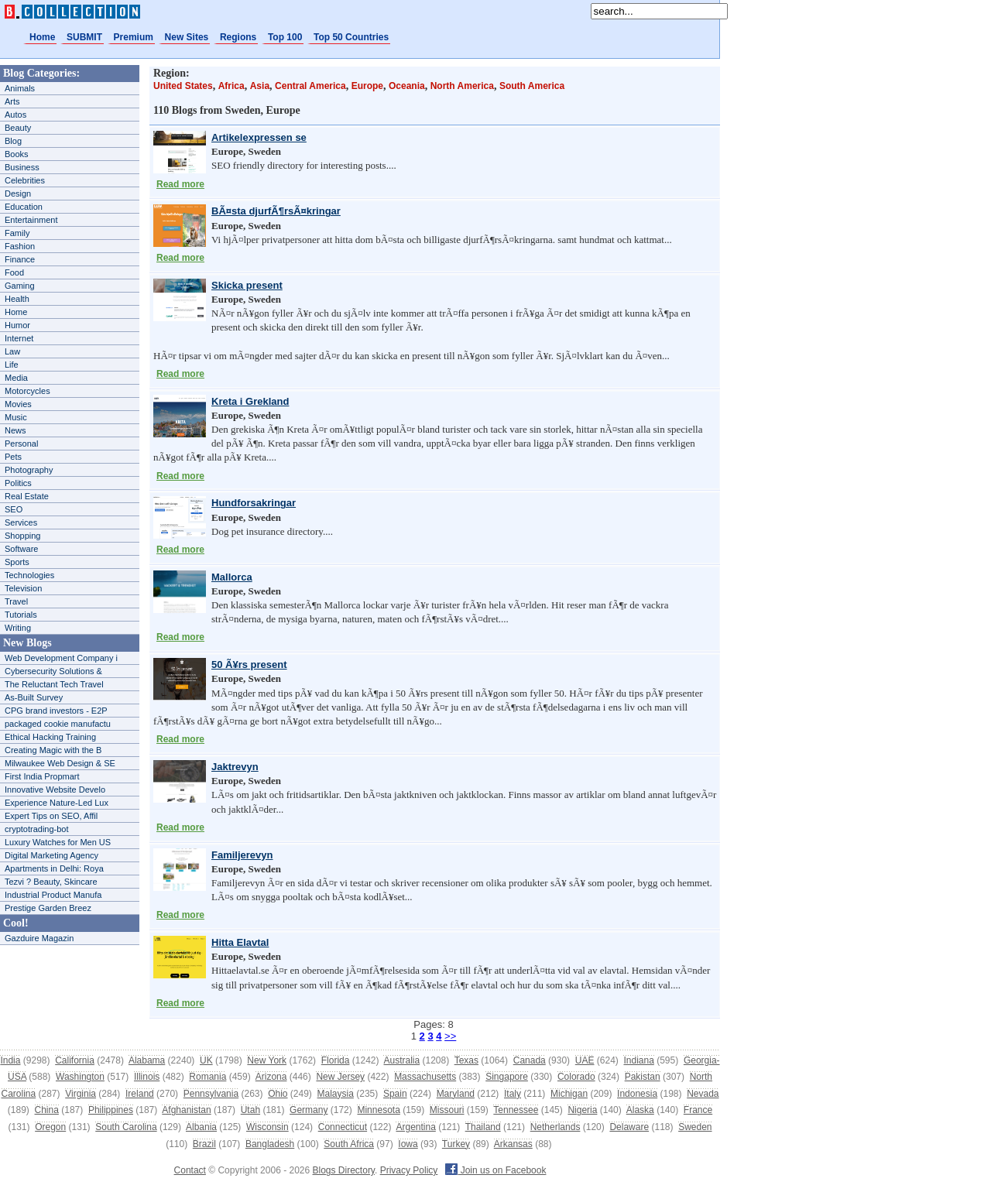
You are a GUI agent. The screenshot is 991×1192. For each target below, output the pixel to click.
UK (206, 1060)
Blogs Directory (344, 1170)
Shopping (23, 535)
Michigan (569, 1093)
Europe (367, 85)
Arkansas (513, 1144)
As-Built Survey (34, 697)
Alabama (147, 1060)
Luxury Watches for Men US (58, 842)
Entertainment (31, 219)
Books (17, 154)
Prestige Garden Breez (48, 908)
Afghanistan (186, 1110)
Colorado (576, 1076)
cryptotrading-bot (37, 829)
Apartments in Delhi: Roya (54, 868)
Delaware (629, 1127)
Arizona (271, 1076)
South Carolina (125, 1127)
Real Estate (27, 496)
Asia (259, 85)
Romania (207, 1076)
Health (17, 298)
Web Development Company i (61, 658)
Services (21, 522)
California (74, 1060)
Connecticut (342, 1127)
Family (17, 233)
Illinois (146, 1076)
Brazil (204, 1144)
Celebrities (25, 180)
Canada (529, 1060)
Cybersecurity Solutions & (53, 671)
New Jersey (340, 1076)
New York (266, 1060)
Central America (310, 85)
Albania (201, 1127)
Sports (17, 562)
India (10, 1060)
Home (42, 37)
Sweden (695, 1127)
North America (462, 85)
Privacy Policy (409, 1170)
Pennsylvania (210, 1093)
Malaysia (335, 1093)
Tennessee (515, 1110)
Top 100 (285, 37)
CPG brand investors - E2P (56, 710)
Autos (15, 114)
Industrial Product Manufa (53, 894)
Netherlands (555, 1127)
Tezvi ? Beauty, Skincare (51, 881)
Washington (80, 1076)
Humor (17, 325)
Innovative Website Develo (55, 789)
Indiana (638, 1060)
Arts (12, 101)
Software (21, 548)
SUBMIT (84, 37)
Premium (133, 37)
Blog (13, 141)
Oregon (50, 1127)
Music (16, 417)
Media (16, 377)
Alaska (640, 1110)
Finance (20, 259)
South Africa (349, 1144)
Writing (18, 627)
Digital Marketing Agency (51, 855)
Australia (401, 1060)
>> (450, 1036)
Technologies (29, 575)
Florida (335, 1060)
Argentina (415, 1127)
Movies (18, 404)
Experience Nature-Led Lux (56, 802)
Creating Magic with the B (53, 750)
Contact (190, 1170)
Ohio (277, 1093)
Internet (19, 338)
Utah (250, 1110)
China (47, 1110)
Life (12, 364)
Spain (395, 1093)
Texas (466, 1060)
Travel (16, 601)
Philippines (110, 1110)
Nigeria (582, 1110)
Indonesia (637, 1093)
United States (183, 85)
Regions (238, 37)
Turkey (456, 1144)
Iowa (407, 1144)
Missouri (447, 1110)
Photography (29, 469)
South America (531, 85)
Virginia (80, 1093)
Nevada (702, 1093)
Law (12, 351)
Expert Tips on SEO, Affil (51, 815)
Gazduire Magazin (39, 938)
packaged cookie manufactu (58, 723)
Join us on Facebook (495, 1170)
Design (18, 193)
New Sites (187, 37)
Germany (308, 1110)
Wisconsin (267, 1127)
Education (24, 206)
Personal (21, 443)
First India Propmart (42, 776)
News (15, 430)
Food (14, 272)
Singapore (506, 1076)
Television (23, 588)
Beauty (18, 127)
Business (22, 167)
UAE (585, 1060)
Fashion (20, 246)
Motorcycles (27, 391)
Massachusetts (425, 1076)
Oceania (407, 85)
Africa (231, 85)
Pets (13, 456)
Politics (18, 483)
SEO (13, 509)
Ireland (139, 1093)
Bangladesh (269, 1144)
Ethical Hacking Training (50, 737)
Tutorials (21, 614)
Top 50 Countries (351, 37)
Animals (20, 88)
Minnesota (378, 1110)
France (698, 1110)
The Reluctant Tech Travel (54, 684)
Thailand (483, 1127)
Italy (512, 1093)
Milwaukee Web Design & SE (60, 763)
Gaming (20, 285)
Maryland (456, 1093)
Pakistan (642, 1076)
